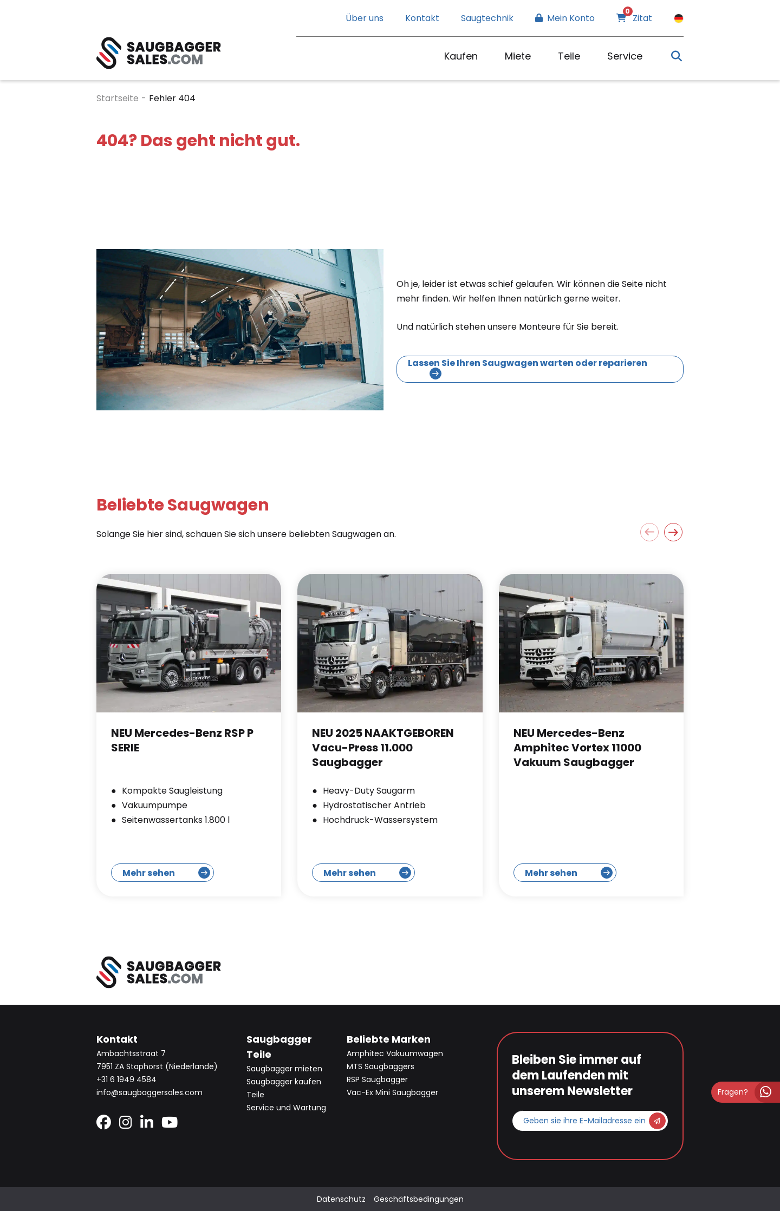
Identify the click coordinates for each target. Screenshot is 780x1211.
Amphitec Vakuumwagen (395, 1053)
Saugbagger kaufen (283, 1081)
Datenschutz (341, 1199)
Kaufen (461, 56)
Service (624, 56)
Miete (518, 56)
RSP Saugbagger (377, 1079)
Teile (569, 56)
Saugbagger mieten (284, 1068)
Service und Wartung (286, 1107)
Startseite (117, 98)
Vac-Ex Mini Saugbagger (392, 1092)
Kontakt (422, 18)
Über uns (365, 18)
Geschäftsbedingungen (419, 1199)
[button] (649, 532)
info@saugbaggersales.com (149, 1092)
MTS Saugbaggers (380, 1066)
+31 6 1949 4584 (126, 1079)
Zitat (634, 18)
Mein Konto (565, 18)
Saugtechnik (487, 18)
